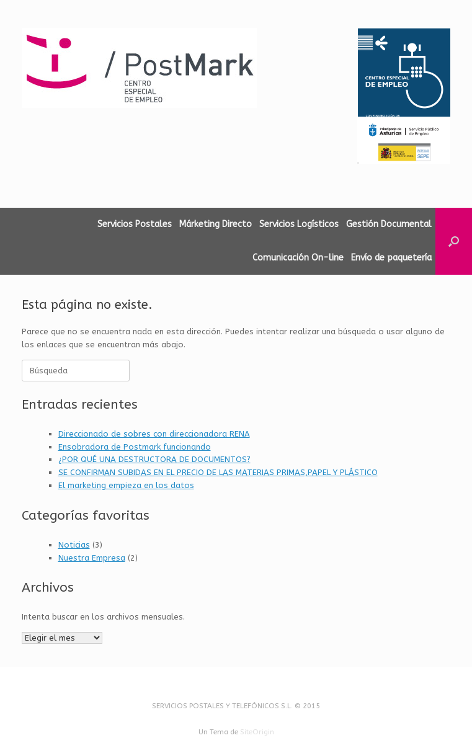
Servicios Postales (134, 224)
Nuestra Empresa (91, 558)
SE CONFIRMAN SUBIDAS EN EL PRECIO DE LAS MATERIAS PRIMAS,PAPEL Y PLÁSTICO (218, 472)
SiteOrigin (257, 731)
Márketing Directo (215, 224)
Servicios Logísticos (299, 224)
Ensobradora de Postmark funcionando (134, 446)
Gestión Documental (389, 224)
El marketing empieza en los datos (126, 485)
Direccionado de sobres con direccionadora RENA (154, 433)
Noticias (74, 544)
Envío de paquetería (391, 257)
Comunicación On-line (298, 257)
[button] (453, 241)
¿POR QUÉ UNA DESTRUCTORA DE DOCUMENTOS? (154, 459)
